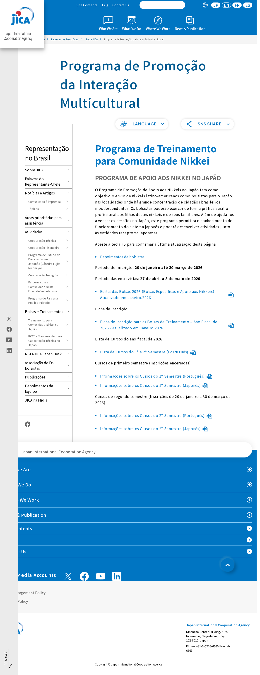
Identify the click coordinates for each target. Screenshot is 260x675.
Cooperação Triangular (43, 275)
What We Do (18, 484)
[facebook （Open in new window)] (84, 576)
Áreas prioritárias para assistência (43, 220)
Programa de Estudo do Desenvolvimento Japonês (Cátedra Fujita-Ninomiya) (45, 261)
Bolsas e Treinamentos (44, 311)
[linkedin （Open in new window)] (116, 576)
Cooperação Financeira (44, 247)
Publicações (35, 377)
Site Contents (87, 5)
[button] (141, 124)
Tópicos (33, 208)
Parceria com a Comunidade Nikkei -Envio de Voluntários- (42, 286)
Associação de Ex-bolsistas (39, 365)
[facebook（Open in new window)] (9, 329)
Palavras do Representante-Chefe (42, 181)
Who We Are (18, 469)
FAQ (105, 5)
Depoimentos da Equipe (39, 388)
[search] (162, 5)
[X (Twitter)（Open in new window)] (9, 319)
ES (247, 5)
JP (215, 5)
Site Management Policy (25, 592)
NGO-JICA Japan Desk (43, 354)
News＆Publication (25, 515)
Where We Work (22, 499)
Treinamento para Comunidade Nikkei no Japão (43, 324)
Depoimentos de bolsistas (122, 256)
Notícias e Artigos (40, 193)
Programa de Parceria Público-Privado (43, 300)
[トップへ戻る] (227, 565)
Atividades (34, 232)
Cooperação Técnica (42, 240)
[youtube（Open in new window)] (9, 340)
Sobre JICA (34, 169)
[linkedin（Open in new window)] (9, 350)
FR (237, 5)
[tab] (205, 5)
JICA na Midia (36, 400)
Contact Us (120, 5)
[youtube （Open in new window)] (100, 576)
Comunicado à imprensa (44, 201)
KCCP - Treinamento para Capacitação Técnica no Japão (45, 340)
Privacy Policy (16, 601)
